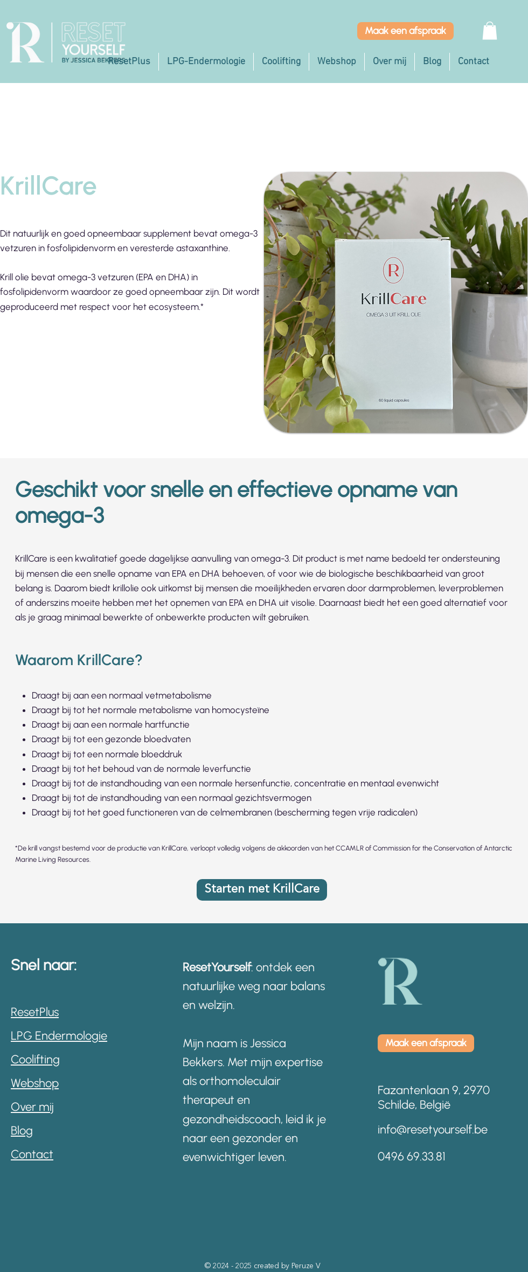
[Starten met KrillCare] (262, 890)
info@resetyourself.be (433, 1129)
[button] (489, 30)
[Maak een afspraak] (405, 31)
